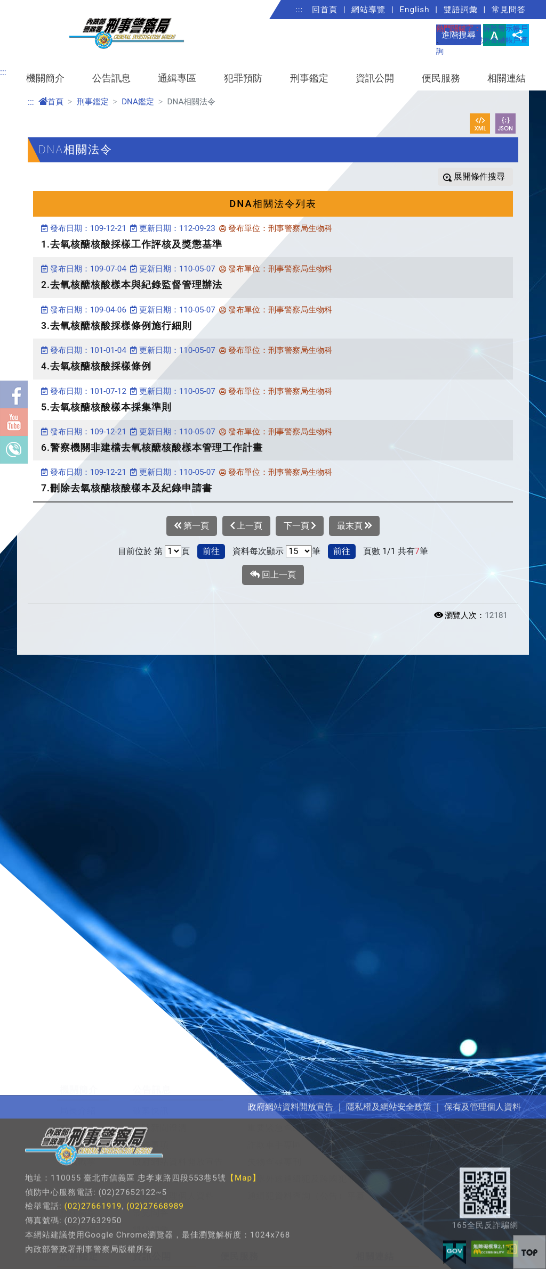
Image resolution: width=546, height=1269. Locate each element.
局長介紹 (78, 1069)
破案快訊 (151, 1069)
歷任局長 (78, 1171)
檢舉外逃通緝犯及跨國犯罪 (301, 1137)
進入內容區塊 (25, 6)
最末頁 (354, 526)
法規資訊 (151, 1235)
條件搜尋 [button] (487, 176)
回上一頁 (273, 574)
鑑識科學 (78, 1235)
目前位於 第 (140, 551)
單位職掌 (78, 1137)
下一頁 (300, 526)
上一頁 (246, 526)
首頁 (50, 101)
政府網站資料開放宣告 (178, 1120)
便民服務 (441, 78)
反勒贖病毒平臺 (421, 1103)
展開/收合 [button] (519, 1022)
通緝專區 (177, 78)
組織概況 (78, 1103)
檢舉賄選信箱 (247, 1252)
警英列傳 (78, 1154)
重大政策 (151, 1252)
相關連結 (506, 78)
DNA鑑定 (138, 101)
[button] (529, 1251)
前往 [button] (211, 551)
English (414, 9)
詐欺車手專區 (274, 1103)
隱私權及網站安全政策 (178, 1137)
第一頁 (191, 526)
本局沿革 (78, 1086)
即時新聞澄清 (160, 1086)
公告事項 (151, 1103)
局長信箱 (238, 1235)
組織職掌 (78, 1120)
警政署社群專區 (387, 1252)
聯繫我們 (78, 1188)
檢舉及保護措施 (279, 1069)
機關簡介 (45, 78)
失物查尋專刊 (274, 1120)
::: (299, 9)
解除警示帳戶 (505, 28)
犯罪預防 (243, 78)
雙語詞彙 (461, 9)
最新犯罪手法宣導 (425, 1086)
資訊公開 (375, 78)
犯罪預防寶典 (416, 1069)
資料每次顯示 (258, 551)
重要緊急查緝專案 (283, 1086)
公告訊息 (111, 78)
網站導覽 (368, 9)
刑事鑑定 (309, 78)
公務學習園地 (383, 1235)
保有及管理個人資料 (173, 1154)
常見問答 (509, 9)
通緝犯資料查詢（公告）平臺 (306, 1154)
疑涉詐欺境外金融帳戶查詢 (443, 1120)
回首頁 (325, 9)
